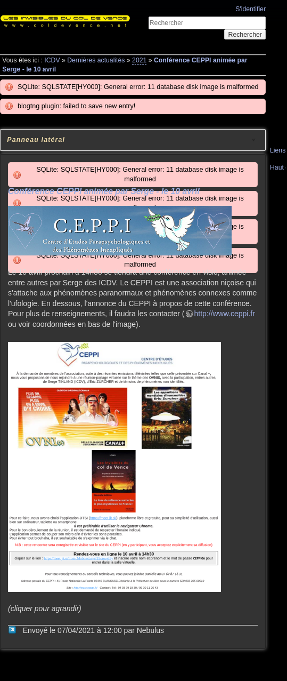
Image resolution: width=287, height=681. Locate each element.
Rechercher (245, 34)
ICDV (52, 60)
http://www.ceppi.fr (224, 313)
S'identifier (250, 9)
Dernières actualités (96, 60)
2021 (139, 60)
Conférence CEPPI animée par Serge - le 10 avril (104, 191)
